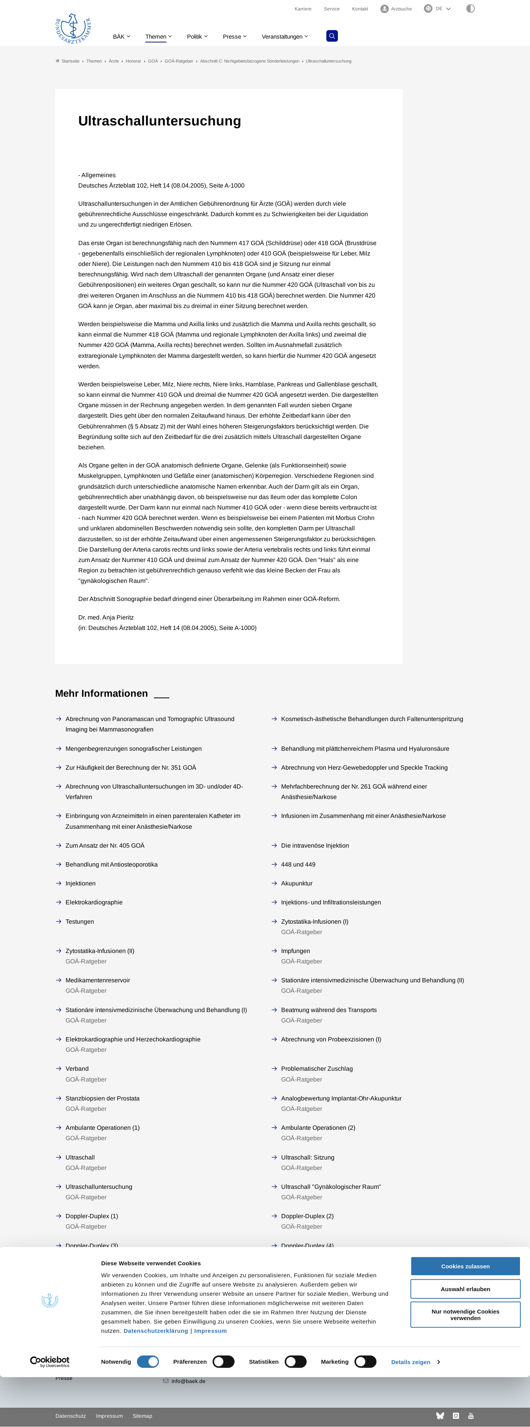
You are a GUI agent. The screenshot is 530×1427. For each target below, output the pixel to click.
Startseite (67, 61)
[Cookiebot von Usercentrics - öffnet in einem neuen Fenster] (50, 1412)
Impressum (210, 1380)
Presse (238, 36)
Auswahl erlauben (465, 1339)
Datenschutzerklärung (156, 1380)
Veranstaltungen (291, 36)
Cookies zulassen (465, 1316)
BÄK (120, 36)
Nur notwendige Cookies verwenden (466, 1364)
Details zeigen (410, 1411)
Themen (159, 36)
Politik (199, 36)
